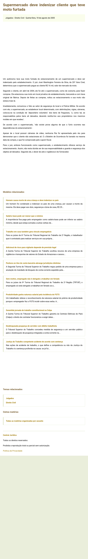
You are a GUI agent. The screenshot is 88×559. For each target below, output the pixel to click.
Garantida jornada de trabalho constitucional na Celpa (29, 310)
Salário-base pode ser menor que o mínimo (24, 216)
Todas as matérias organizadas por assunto (24, 421)
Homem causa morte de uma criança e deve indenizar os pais (32, 200)
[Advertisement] (29, 48)
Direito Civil (11, 403)
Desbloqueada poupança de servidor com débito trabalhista (31, 326)
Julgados (10, 398)
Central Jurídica (10, 435)
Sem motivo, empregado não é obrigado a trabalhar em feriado (33, 279)
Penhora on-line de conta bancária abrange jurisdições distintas (33, 263)
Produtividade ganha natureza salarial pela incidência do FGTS (33, 294)
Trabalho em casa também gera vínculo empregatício (29, 232)
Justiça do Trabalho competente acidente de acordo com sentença (34, 342)
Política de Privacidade (12, 451)
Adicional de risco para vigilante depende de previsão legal (31, 247)
